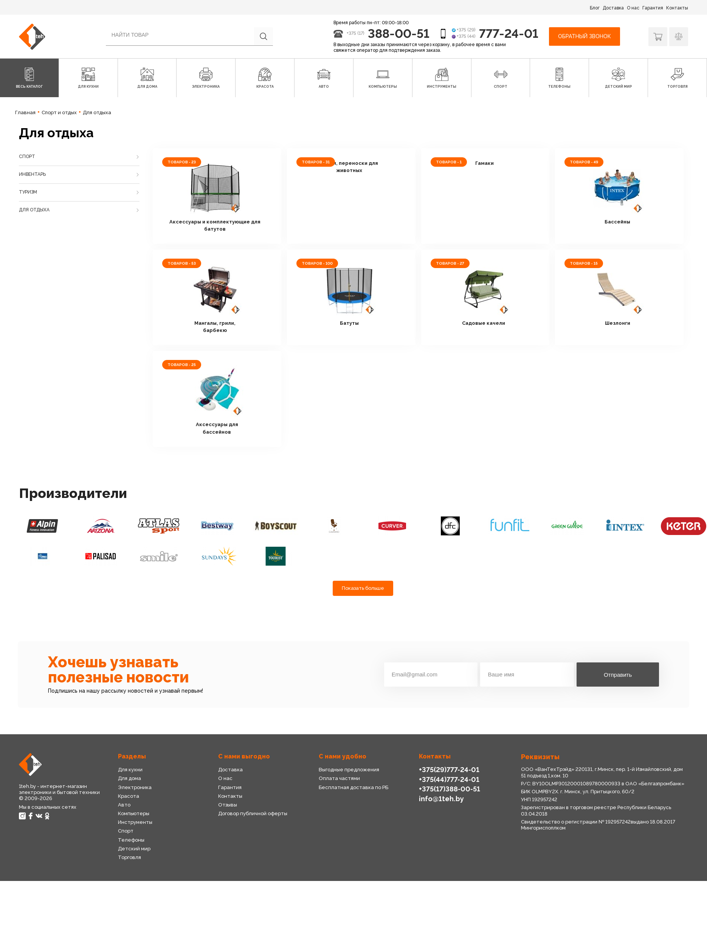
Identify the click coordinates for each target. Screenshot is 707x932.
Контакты (677, 8)
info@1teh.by (441, 799)
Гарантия (652, 8)
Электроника (135, 787)
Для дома (129, 778)
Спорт (27, 156)
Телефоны (131, 840)
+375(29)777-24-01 (449, 770)
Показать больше (363, 588)
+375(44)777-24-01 (449, 779)
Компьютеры (133, 813)
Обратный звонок (584, 36)
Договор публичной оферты (252, 813)
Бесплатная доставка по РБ (353, 787)
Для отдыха (34, 209)
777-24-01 (508, 33)
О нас (633, 8)
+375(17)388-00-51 (449, 789)
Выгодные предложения (349, 769)
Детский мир (134, 848)
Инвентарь (32, 174)
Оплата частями (339, 778)
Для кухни (130, 769)
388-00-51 (398, 33)
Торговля (129, 857)
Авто (124, 805)
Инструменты (135, 822)
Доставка (613, 8)
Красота (128, 796)
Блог (595, 8)
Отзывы (227, 805)
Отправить (618, 674)
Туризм (28, 192)
